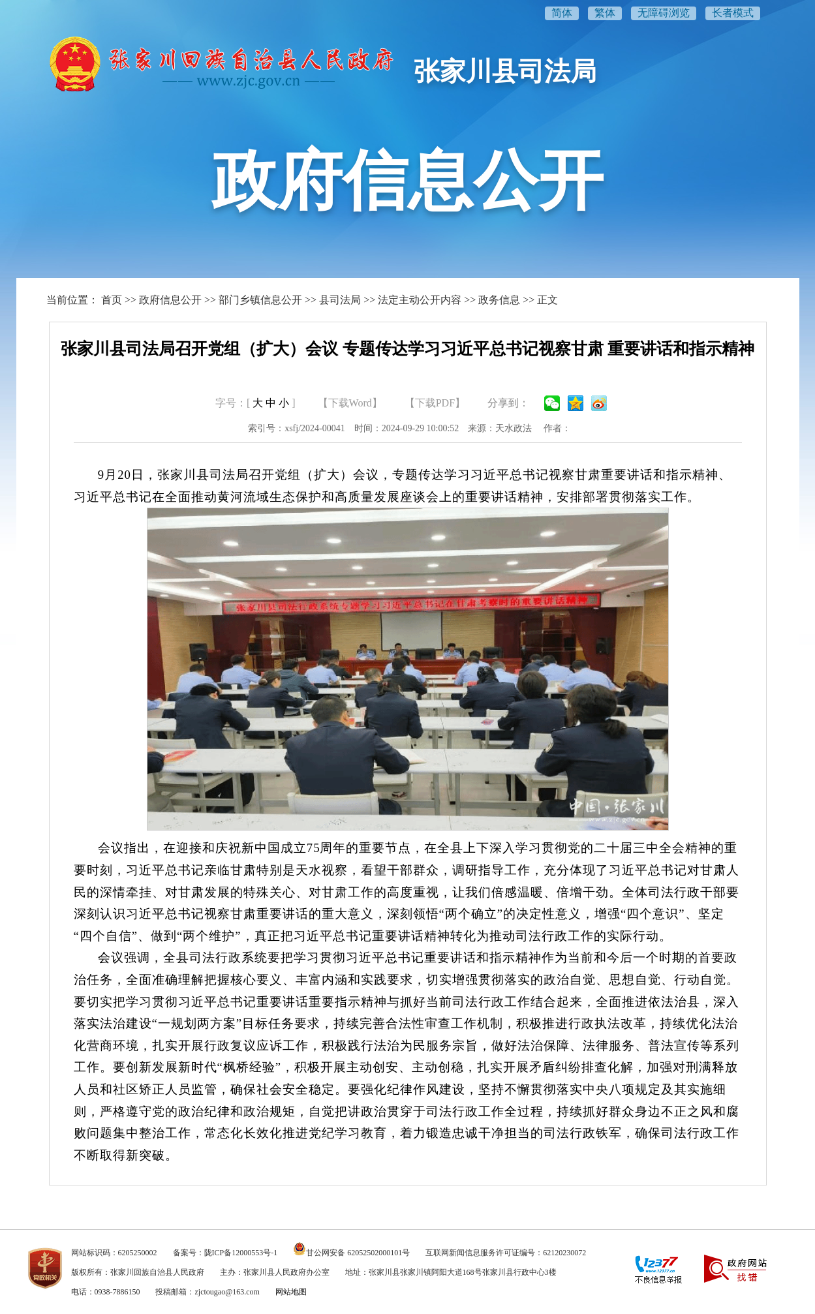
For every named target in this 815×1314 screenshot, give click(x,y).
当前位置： (72, 299)
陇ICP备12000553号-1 (241, 1252)
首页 (111, 299)
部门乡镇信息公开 (260, 299)
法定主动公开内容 (419, 299)
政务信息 (499, 299)
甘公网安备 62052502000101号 (358, 1252)
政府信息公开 (170, 299)
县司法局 (340, 299)
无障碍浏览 (664, 12)
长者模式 (733, 12)
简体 (561, 12)
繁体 (604, 12)
